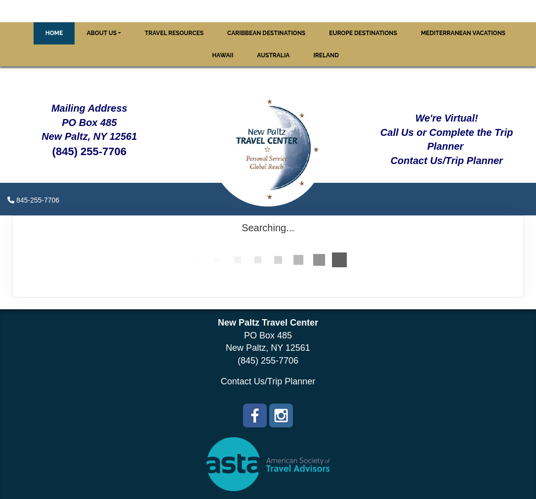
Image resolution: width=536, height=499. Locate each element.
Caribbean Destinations (266, 33)
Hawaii (222, 55)
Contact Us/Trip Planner (268, 381)
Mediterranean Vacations (463, 33)
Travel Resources (174, 33)
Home (54, 33)
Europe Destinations (363, 33)
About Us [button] (101, 33)
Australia (273, 55)
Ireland (325, 55)
